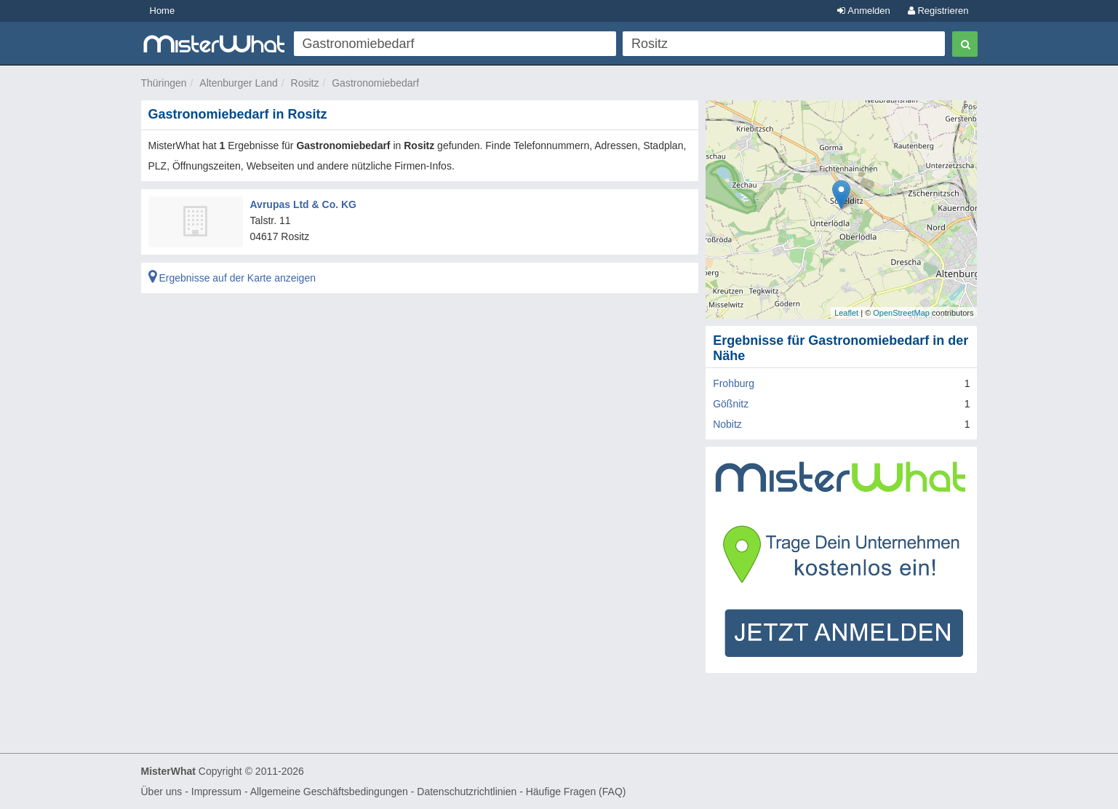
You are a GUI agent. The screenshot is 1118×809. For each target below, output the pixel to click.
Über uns (162, 791)
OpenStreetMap (901, 312)
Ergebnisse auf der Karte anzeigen (232, 278)
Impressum (216, 791)
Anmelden (863, 10)
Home (162, 10)
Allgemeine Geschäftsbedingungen (329, 791)
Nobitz (727, 424)
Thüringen (164, 83)
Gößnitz (730, 404)
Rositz (305, 83)
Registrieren (938, 10)
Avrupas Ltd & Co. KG (303, 204)
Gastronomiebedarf (375, 83)
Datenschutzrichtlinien (466, 791)
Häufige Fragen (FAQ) (576, 791)
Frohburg (733, 383)
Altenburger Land (238, 83)
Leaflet (846, 312)
